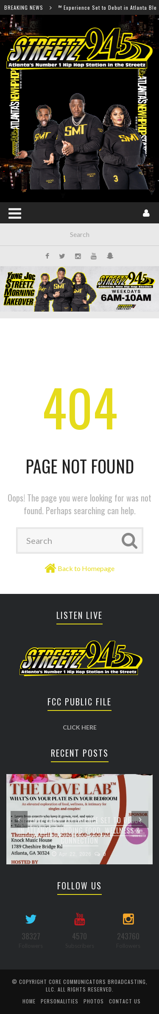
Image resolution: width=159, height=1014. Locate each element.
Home (29, 1001)
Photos (94, 1001)
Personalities (59, 1001)
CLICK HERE (80, 727)
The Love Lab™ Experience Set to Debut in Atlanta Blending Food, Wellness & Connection (79, 830)
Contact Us (125, 1001)
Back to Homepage (86, 568)
